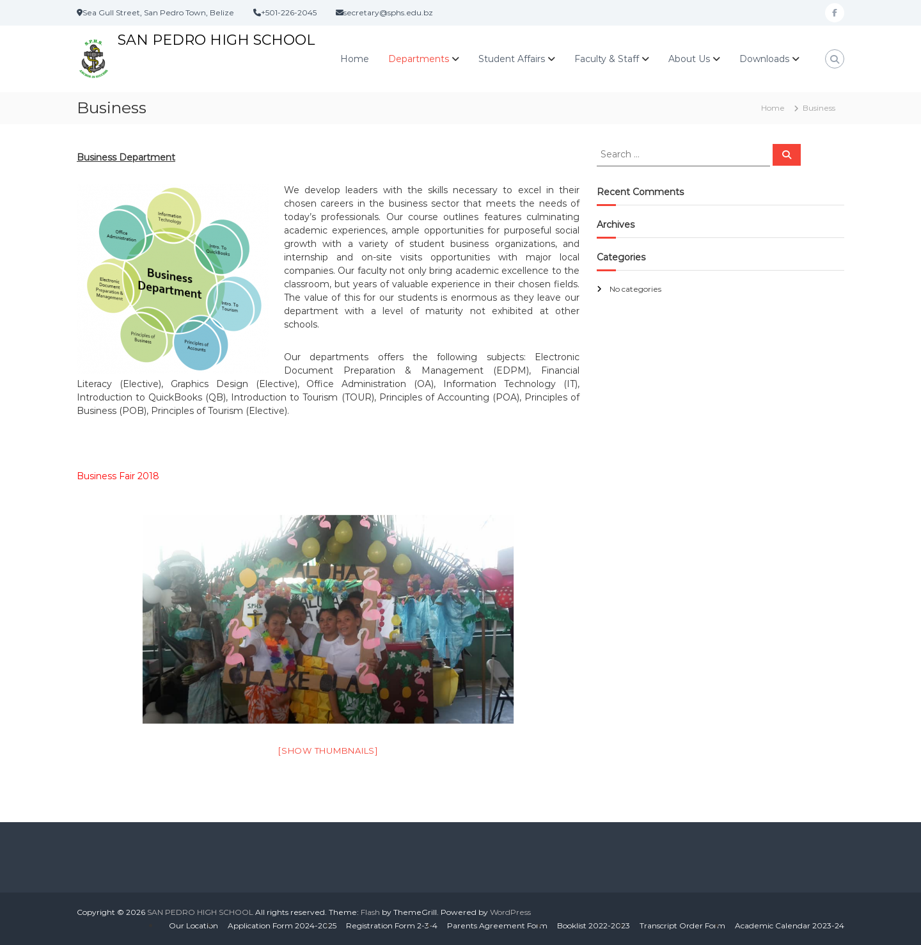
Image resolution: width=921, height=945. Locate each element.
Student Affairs (511, 59)
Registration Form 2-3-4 (391, 925)
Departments (418, 59)
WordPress (510, 912)
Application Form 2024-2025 (282, 925)
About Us (689, 59)
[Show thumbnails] (328, 750)
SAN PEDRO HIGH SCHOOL (216, 40)
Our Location (193, 925)
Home (354, 59)
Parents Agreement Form (497, 925)
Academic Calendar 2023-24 (789, 925)
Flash (370, 912)
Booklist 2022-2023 (593, 925)
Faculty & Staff (606, 59)
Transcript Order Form (682, 925)
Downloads (764, 59)
